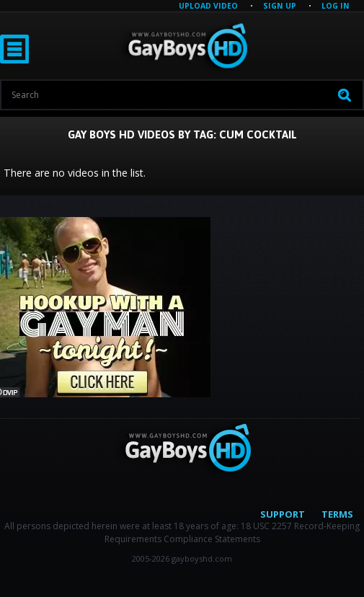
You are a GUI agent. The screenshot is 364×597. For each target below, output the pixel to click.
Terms (337, 514)
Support (282, 514)
